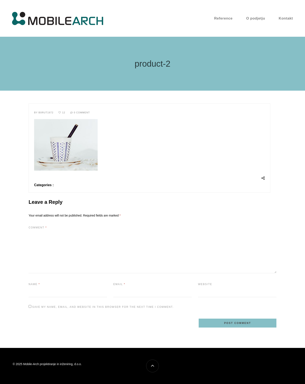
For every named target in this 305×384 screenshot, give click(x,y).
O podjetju (255, 18)
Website (205, 284)
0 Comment (82, 112)
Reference (223, 18)
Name (34, 284)
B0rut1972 (46, 112)
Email (119, 284)
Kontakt (286, 18)
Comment (38, 227)
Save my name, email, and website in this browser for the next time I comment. (103, 306)
